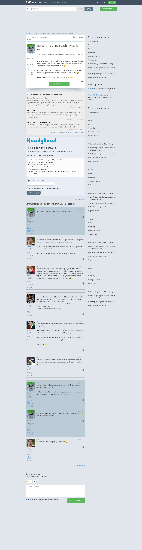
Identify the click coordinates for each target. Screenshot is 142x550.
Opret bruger (101, 2)
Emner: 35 (29, 286)
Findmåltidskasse (94, 95)
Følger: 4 (29, 281)
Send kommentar (76, 500)
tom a (28, 366)
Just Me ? (30, 218)
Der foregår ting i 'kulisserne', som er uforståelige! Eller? (102, 68)
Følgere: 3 (29, 283)
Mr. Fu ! (29, 330)
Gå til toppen (81, 465)
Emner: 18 (29, 314)
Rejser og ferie (44, 33)
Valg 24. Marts (95, 56)
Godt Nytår (94, 60)
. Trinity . (29, 246)
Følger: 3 (29, 311)
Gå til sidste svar (79, 200)
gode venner (94, 41)
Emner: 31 (29, 257)
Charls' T (29, 275)
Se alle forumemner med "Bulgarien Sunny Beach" (67, 132)
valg (91, 45)
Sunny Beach (31, 110)
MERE (64, 2)
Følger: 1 (29, 336)
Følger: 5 (29, 252)
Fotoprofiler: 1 (31, 71)
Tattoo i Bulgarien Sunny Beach (38, 98)
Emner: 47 (29, 374)
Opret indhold (108, 9)
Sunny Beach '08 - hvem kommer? (39, 122)
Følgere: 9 (29, 69)
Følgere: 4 (29, 254)
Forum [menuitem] (53, 2)
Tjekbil (90, 88)
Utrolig (92, 52)
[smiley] (27, 481)
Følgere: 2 (29, 312)
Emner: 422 (30, 73)
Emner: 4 (29, 338)
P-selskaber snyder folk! (98, 77)
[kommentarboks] (55, 490)
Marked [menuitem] (46, 2)
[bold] (34, 481)
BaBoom (31, 2)
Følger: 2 (29, 372)
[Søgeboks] (51, 9)
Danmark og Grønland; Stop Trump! (102, 64)
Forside (28, 33)
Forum (35, 33)
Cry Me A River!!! (30, 304)
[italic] (31, 481)
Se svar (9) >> (59, 84)
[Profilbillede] (31, 48)
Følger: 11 (29, 67)
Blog (58, 2)
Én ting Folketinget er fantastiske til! (102, 74)
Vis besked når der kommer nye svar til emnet (42, 500)
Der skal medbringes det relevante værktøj (43, 188)
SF (91, 49)
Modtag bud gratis (33, 193)
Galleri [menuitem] (40, 2)
